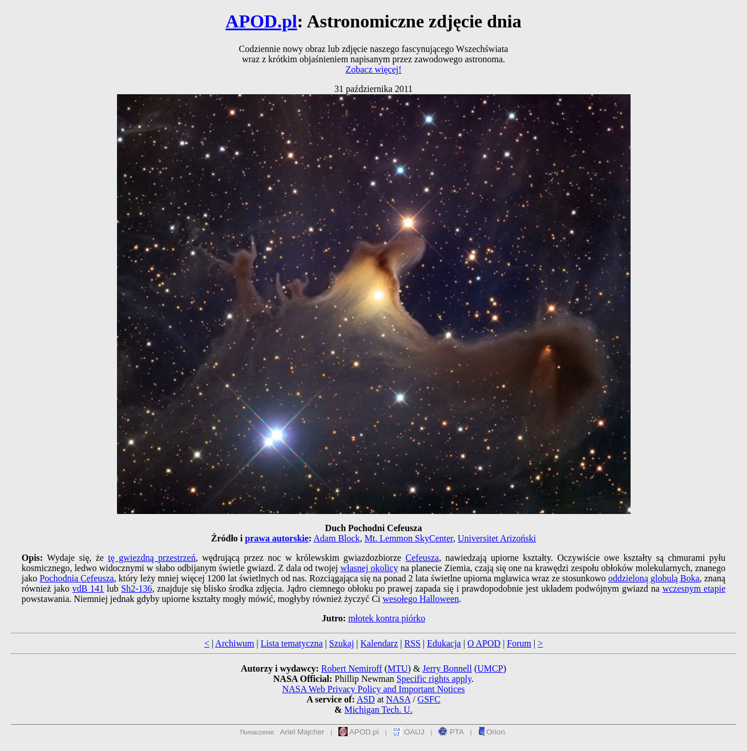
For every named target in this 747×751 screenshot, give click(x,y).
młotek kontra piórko (386, 618)
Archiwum (234, 643)
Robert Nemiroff (351, 668)
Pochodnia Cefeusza (76, 578)
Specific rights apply (434, 679)
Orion (491, 732)
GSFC (429, 699)
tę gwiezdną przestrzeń (151, 558)
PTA (451, 732)
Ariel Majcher (302, 732)
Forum (519, 643)
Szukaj (341, 643)
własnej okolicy (369, 568)
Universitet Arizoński (497, 538)
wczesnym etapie (694, 588)
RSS (412, 643)
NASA (398, 699)
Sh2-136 (136, 588)
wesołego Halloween (421, 599)
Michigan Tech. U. (378, 709)
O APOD (483, 643)
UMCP (490, 668)
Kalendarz (379, 643)
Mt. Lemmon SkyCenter (409, 538)
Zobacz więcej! (373, 69)
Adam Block (336, 538)
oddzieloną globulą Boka (654, 578)
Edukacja (444, 643)
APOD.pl (261, 21)
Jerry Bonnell (447, 668)
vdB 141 (88, 588)
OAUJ (408, 732)
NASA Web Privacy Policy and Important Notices (373, 689)
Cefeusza (422, 558)
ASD (366, 699)
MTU (397, 668)
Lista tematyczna (292, 643)
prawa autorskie (277, 538)
